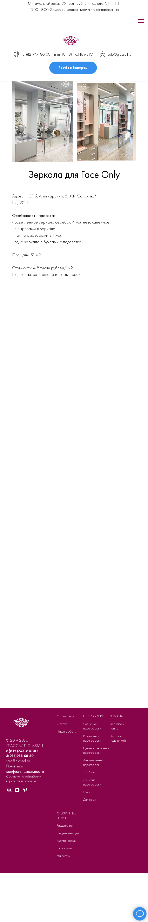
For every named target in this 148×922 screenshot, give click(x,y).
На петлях (63, 855)
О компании (65, 716)
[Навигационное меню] (141, 21)
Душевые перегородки (92, 782)
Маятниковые (66, 840)
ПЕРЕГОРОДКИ (93, 716)
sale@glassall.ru (119, 54)
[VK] (9, 792)
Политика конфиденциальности (25, 768)
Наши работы (66, 731)
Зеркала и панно (117, 725)
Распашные (64, 848)
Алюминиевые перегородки (92, 762)
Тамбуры (89, 772)
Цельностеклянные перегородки (96, 750)
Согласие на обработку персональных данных (23, 778)
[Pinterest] (25, 792)
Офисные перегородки (92, 725)
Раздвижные (65, 825)
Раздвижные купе (68, 833)
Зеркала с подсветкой (118, 738)
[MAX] (17, 792)
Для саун (89, 799)
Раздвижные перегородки (92, 738)
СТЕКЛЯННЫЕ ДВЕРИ (66, 815)
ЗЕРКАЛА (116, 716)
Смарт (88, 792)
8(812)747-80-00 (36, 54)
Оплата (62, 723)
